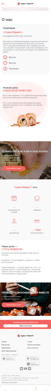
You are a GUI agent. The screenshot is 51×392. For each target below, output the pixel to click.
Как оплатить (33, 348)
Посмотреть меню (13, 168)
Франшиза (6, 348)
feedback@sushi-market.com (25, 322)
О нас (30, 342)
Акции (4, 342)
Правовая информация (9, 382)
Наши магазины (34, 345)
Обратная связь (25, 326)
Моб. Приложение (9, 351)
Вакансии (6, 345)
